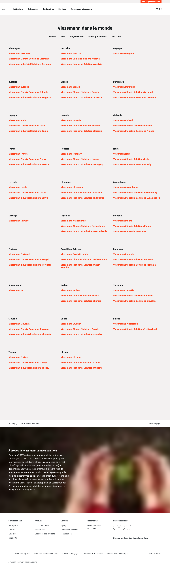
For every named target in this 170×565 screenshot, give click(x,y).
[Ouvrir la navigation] (3, 9)
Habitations (18, 9)
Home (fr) (12, 423)
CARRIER (33, 562)
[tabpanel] (85, 213)
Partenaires (48, 9)
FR (157, 9)
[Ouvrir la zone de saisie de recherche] (151, 9)
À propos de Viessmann (81, 9)
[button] (155, 423)
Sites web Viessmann (30, 423)
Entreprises (33, 9)
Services (62, 9)
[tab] (52, 36)
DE (160, 9)
